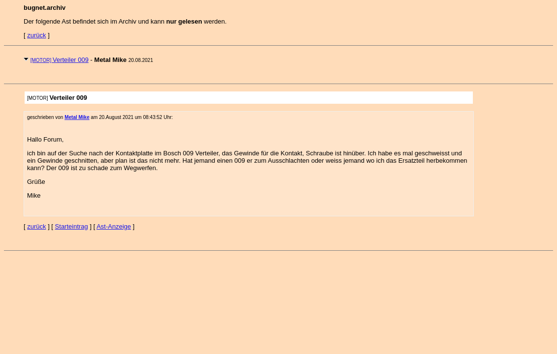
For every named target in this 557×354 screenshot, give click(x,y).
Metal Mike (77, 117)
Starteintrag (71, 226)
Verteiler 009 (60, 59)
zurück (36, 35)
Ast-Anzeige (113, 226)
